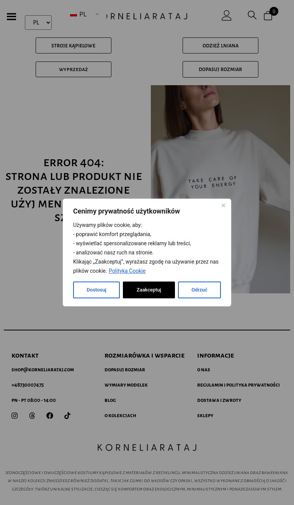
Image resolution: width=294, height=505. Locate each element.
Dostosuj (96, 290)
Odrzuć (144, 290)
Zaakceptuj (194, 290)
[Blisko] (223, 205)
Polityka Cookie (127, 271)
